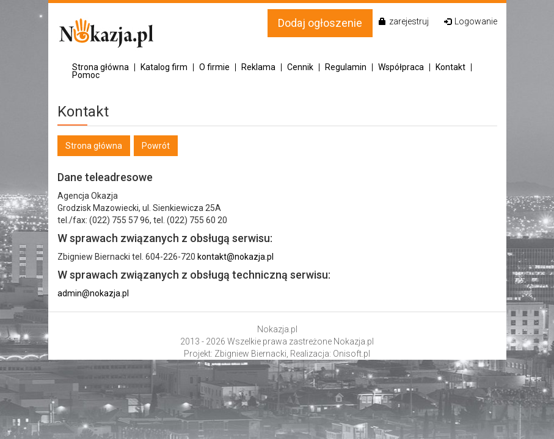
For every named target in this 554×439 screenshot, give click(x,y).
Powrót (156, 146)
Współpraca (401, 67)
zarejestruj (404, 21)
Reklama (258, 67)
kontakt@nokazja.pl (235, 257)
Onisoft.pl (351, 354)
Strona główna (100, 67)
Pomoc (86, 75)
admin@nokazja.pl (93, 293)
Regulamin (345, 67)
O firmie (214, 67)
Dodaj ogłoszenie (320, 22)
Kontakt (450, 67)
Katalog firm (164, 67)
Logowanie (470, 21)
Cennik (300, 67)
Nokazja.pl (277, 329)
